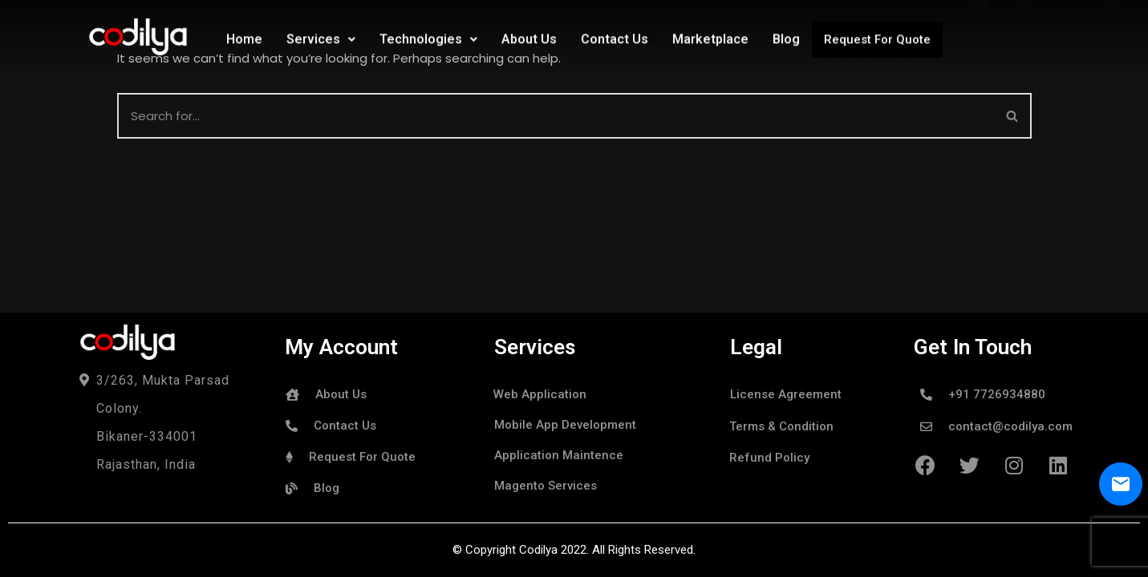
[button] (1012, 116)
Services (320, 37)
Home (244, 37)
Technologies (428, 37)
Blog (786, 37)
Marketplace (710, 37)
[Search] (1013, 116)
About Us (529, 37)
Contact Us (614, 37)
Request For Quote (877, 37)
